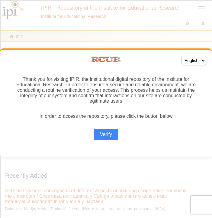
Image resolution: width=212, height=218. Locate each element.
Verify (106, 134)
